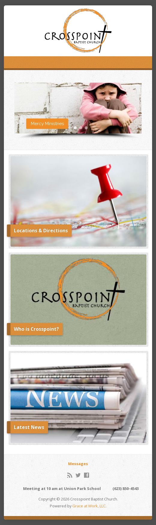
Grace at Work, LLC (89, 506)
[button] (78, 108)
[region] (78, 111)
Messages (78, 463)
